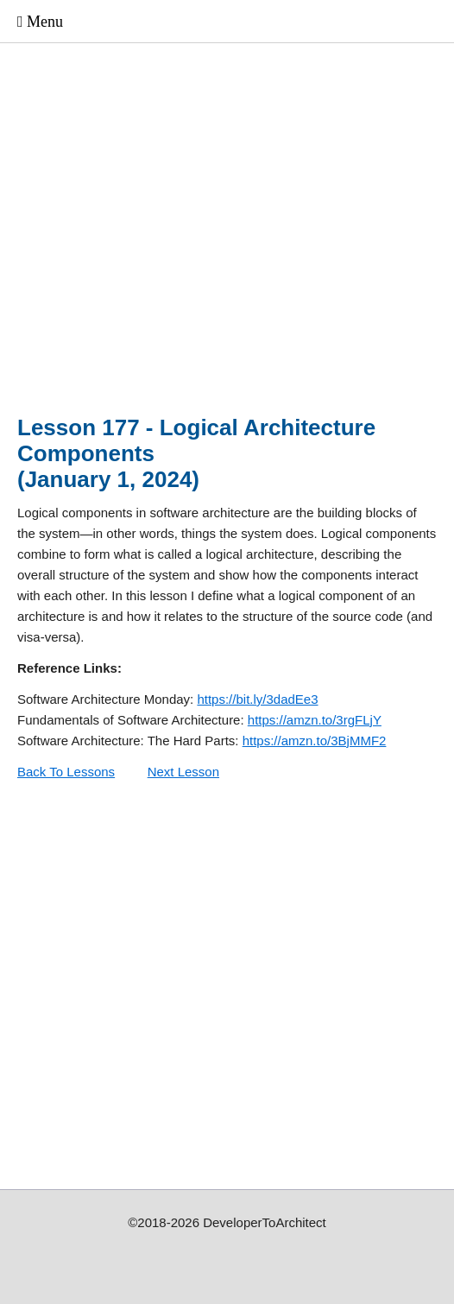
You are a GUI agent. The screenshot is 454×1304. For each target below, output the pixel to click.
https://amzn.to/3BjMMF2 (315, 740)
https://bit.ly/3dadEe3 (257, 699)
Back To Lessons (66, 771)
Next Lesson (183, 771)
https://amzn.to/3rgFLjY (314, 719)
